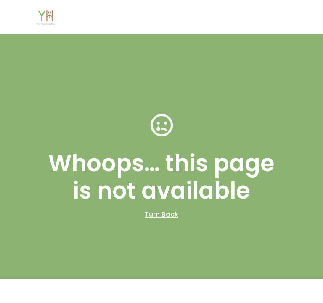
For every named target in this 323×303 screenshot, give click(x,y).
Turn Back (161, 214)
